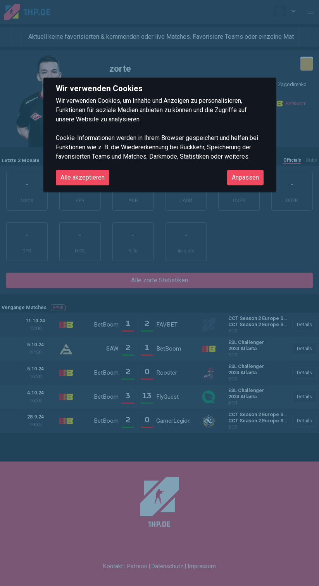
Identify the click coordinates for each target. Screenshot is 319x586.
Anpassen (245, 177)
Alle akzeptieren (82, 177)
